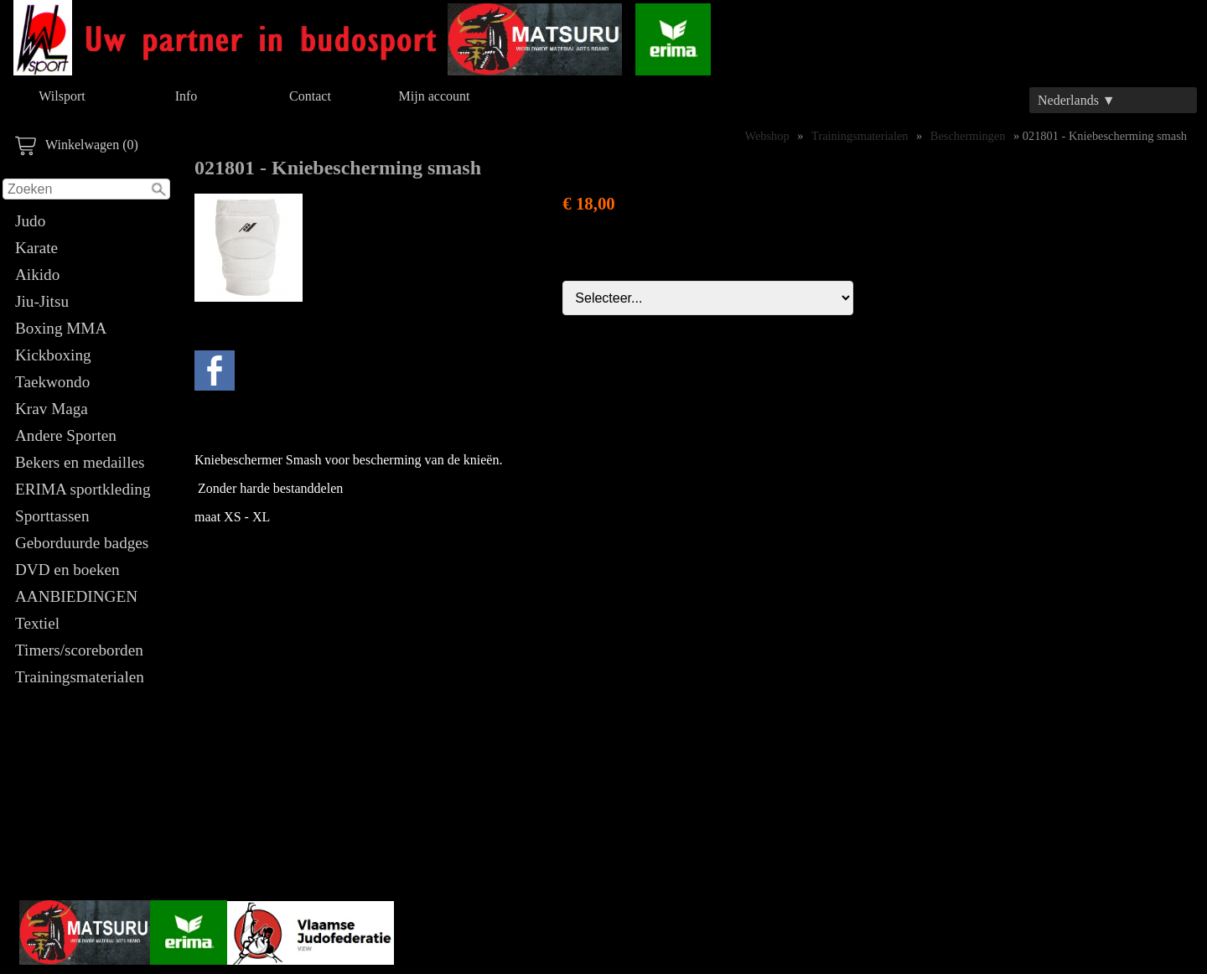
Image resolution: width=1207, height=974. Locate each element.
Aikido (37, 274)
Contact (310, 96)
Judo (30, 221)
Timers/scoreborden (79, 650)
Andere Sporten (66, 435)
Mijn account (434, 96)
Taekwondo (52, 382)
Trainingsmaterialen (79, 677)
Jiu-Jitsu (42, 301)
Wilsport (62, 96)
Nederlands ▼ (1077, 100)
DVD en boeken (67, 569)
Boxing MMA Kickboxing (60, 341)
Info (186, 96)
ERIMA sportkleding (83, 489)
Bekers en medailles (80, 462)
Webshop (767, 135)
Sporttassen (52, 516)
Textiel (37, 623)
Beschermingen (968, 135)
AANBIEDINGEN (76, 596)
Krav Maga (51, 408)
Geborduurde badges (81, 543)
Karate (36, 247)
